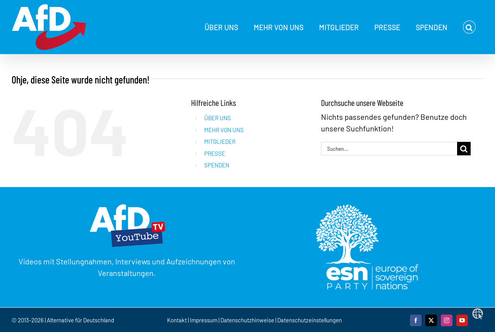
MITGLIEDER (220, 141)
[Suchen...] (389, 148)
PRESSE (214, 153)
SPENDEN (216, 165)
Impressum (203, 320)
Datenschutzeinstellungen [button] (309, 320)
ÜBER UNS (217, 117)
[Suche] (464, 148)
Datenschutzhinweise (247, 320)
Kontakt (177, 320)
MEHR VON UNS (224, 129)
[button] (469, 27)
